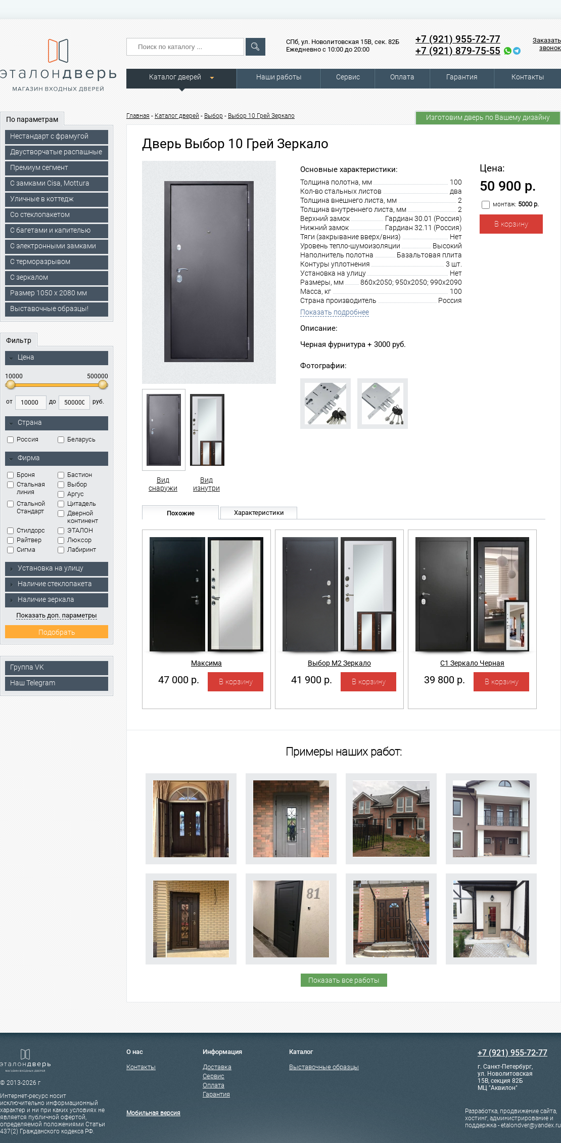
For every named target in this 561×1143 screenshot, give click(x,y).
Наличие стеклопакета (50, 584)
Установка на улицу (46, 568)
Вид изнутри (206, 440)
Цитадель (77, 503)
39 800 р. (444, 680)
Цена (21, 357)
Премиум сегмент (39, 167)
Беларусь (77, 439)
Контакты (527, 77)
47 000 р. (178, 680)
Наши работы (279, 77)
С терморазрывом (40, 261)
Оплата (402, 77)
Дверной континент (78, 516)
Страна (25, 422)
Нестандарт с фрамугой (49, 136)
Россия (22, 439)
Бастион (75, 474)
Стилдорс (26, 530)
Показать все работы (344, 980)
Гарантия (462, 77)
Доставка (217, 1067)
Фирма (24, 458)
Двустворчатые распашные (56, 152)
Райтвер (24, 540)
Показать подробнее (334, 312)
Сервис (348, 77)
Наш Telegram (32, 683)
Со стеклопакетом (40, 214)
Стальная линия (26, 488)
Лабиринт (77, 549)
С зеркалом (29, 277)
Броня (21, 474)
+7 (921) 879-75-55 (457, 51)
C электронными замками (53, 246)
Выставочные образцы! (49, 308)
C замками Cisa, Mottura (49, 183)
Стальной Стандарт (26, 507)
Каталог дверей (175, 77)
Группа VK (27, 667)
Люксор (74, 540)
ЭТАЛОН (75, 530)
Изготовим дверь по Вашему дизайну (488, 117)
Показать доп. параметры (56, 615)
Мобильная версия (153, 1113)
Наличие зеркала (41, 599)
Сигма (21, 549)
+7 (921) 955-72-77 (457, 39)
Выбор (72, 484)
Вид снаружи (163, 440)
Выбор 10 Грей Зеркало (261, 115)
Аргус (71, 494)
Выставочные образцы (324, 1067)
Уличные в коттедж (42, 199)
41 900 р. (311, 680)
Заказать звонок (547, 44)
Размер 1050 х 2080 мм (48, 293)
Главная (138, 115)
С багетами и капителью (50, 230)
